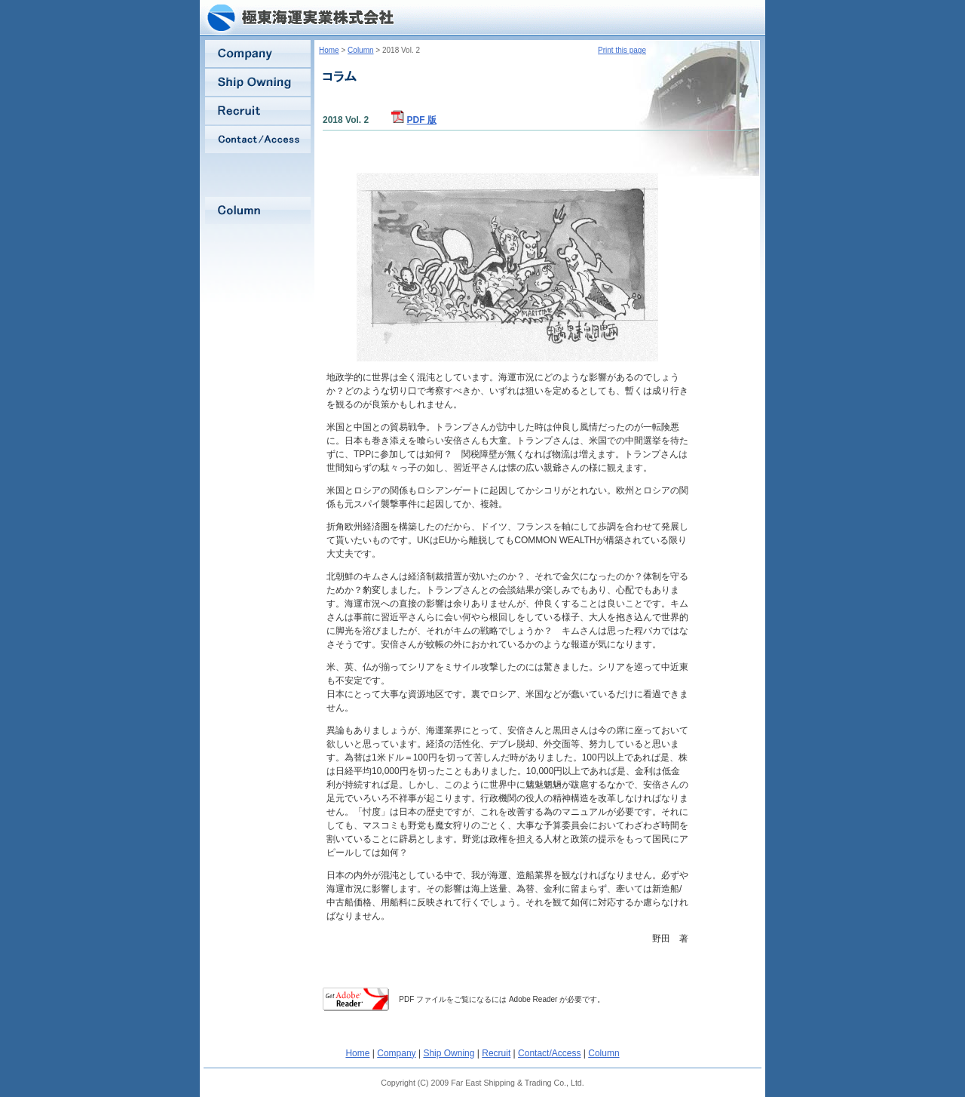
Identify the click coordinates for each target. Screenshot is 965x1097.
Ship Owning (448, 1053)
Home (329, 50)
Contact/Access (549, 1053)
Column (360, 50)
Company (396, 1053)
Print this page (622, 50)
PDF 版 (422, 120)
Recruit (496, 1053)
